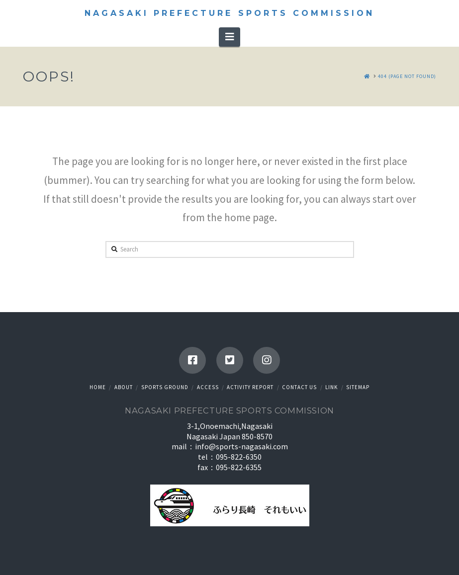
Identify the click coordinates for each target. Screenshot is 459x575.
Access (208, 387)
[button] (229, 36)
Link (331, 387)
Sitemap (357, 387)
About (123, 387)
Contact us (299, 387)
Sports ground (164, 387)
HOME (98, 387)
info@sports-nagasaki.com (241, 446)
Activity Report (250, 387)
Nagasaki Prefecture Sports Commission (229, 13)
